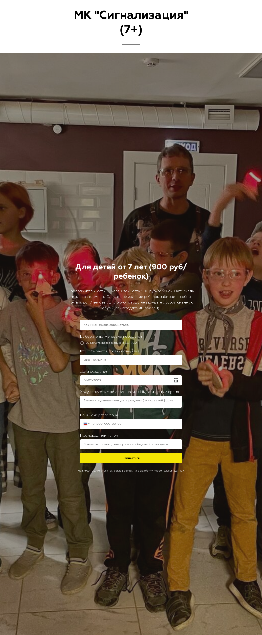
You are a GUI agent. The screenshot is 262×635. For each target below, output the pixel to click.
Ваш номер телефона (99, 415)
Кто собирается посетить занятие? (110, 351)
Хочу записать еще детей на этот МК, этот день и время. (130, 392)
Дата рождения (94, 371)
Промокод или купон (99, 435)
